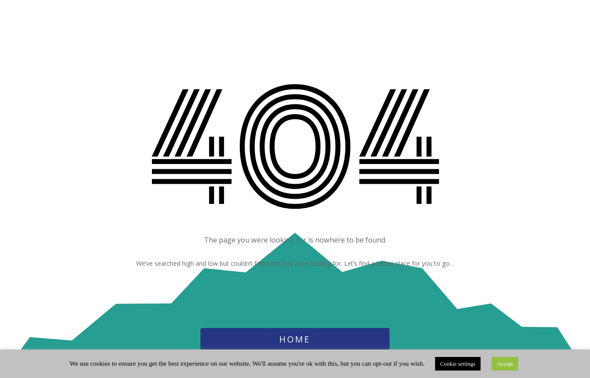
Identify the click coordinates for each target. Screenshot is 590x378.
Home (294, 339)
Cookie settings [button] (458, 363)
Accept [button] (505, 363)
